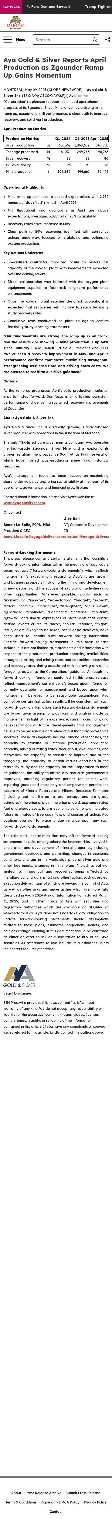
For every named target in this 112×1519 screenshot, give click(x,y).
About (16, 1493)
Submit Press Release (83, 1493)
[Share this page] (107, 39)
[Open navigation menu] (14, 39)
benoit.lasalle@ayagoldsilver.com (34, 536)
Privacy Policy (95, 1502)
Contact (56, 1511)
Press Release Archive (43, 1493)
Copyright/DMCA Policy (60, 1502)
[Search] (61, 39)
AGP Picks (11, 7)
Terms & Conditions (20, 1502)
